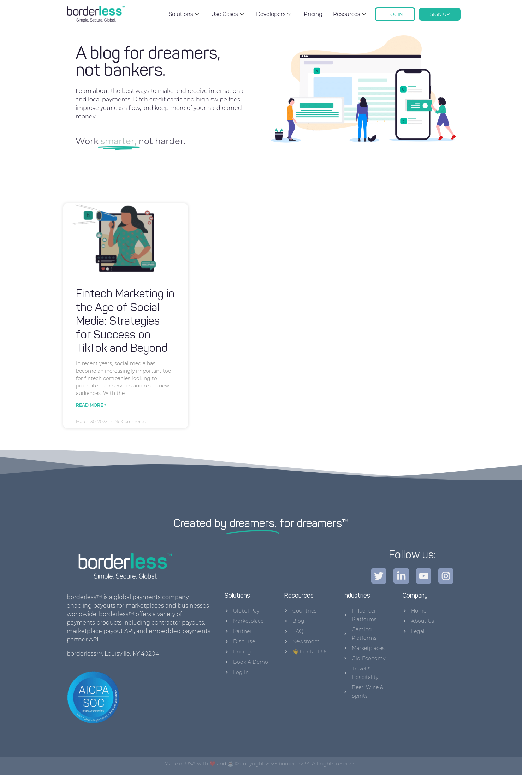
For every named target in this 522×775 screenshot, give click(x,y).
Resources (350, 14)
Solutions (185, 14)
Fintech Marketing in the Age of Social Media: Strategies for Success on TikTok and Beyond (125, 322)
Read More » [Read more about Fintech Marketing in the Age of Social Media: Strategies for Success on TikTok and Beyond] (91, 405)
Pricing (313, 14)
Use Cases (228, 14)
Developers (274, 14)
